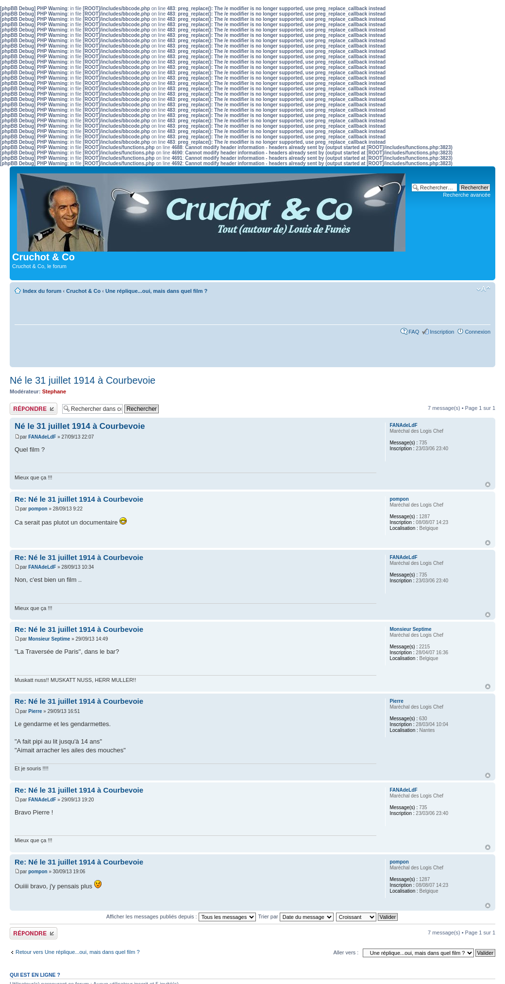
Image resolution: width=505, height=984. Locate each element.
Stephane (54, 391)
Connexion (477, 332)
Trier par (296, 916)
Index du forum (42, 291)
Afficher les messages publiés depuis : (181, 916)
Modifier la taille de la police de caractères (483, 289)
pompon (37, 508)
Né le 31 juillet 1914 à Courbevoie (82, 380)
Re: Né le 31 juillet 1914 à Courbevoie (79, 499)
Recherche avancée (466, 195)
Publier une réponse (33, 409)
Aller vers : (345, 952)
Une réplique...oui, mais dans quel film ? (156, 291)
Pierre (35, 711)
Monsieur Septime (49, 639)
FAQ (413, 332)
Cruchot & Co (83, 291)
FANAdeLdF (42, 437)
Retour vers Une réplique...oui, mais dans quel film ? (78, 952)
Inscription (442, 332)
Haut (487, 484)
